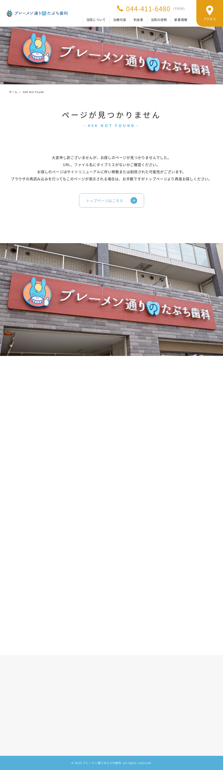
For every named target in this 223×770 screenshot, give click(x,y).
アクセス (209, 19)
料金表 (138, 19)
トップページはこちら (104, 200)
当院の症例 (159, 19)
